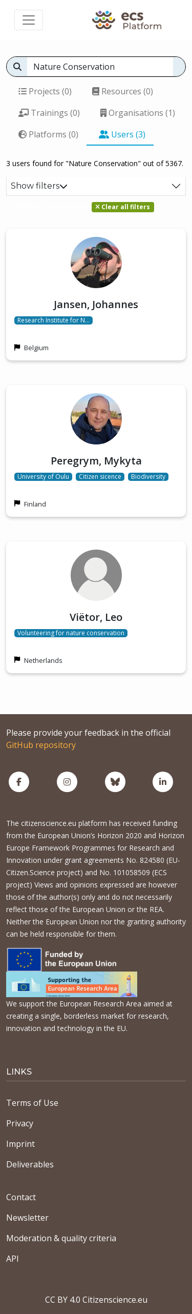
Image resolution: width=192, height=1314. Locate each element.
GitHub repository (41, 745)
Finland (35, 504)
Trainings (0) (49, 112)
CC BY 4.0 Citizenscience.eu (96, 1299)
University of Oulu (43, 477)
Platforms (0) (48, 134)
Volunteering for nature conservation (70, 633)
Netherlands (43, 660)
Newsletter (27, 1217)
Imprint (20, 1143)
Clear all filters (122, 207)
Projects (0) (45, 91)
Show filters (39, 186)
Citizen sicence (100, 477)
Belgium (36, 347)
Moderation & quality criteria (61, 1238)
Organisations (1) (137, 112)
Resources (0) (122, 91)
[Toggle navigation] (28, 20)
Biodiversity (148, 477)
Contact (21, 1197)
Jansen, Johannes (96, 304)
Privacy (19, 1123)
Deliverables (30, 1164)
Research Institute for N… (53, 320)
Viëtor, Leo (96, 617)
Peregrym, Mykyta (96, 461)
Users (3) (122, 134)
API (12, 1258)
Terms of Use (32, 1102)
